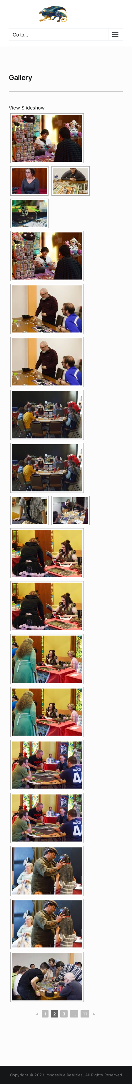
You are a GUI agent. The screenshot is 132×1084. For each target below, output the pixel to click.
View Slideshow (27, 108)
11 (85, 1013)
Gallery (20, 77)
